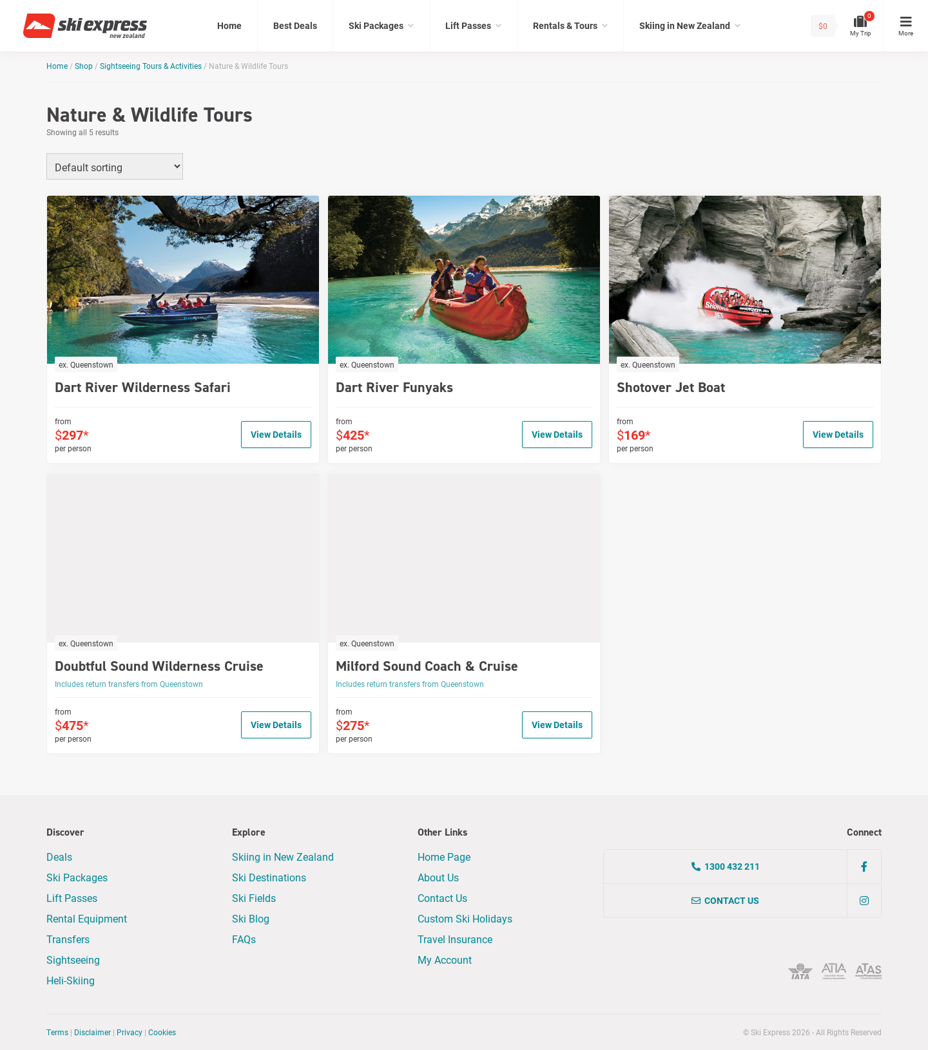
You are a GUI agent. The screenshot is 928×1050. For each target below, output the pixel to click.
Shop (84, 66)
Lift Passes (468, 25)
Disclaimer (92, 1032)
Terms (57, 1032)
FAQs (244, 939)
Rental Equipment (86, 918)
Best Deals (295, 25)
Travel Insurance (455, 939)
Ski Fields (254, 898)
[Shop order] (114, 166)
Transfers (68, 939)
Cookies (162, 1032)
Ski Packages (376, 25)
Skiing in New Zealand (684, 25)
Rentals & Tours (565, 25)
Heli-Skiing (70, 980)
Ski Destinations (269, 877)
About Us (438, 877)
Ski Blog (250, 918)
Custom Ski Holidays (465, 918)
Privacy (129, 1032)
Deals (59, 856)
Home (229, 25)
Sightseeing (73, 959)
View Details (276, 434)
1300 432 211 (725, 866)
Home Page (444, 856)
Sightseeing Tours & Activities (151, 66)
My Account (445, 959)
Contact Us (442, 898)
